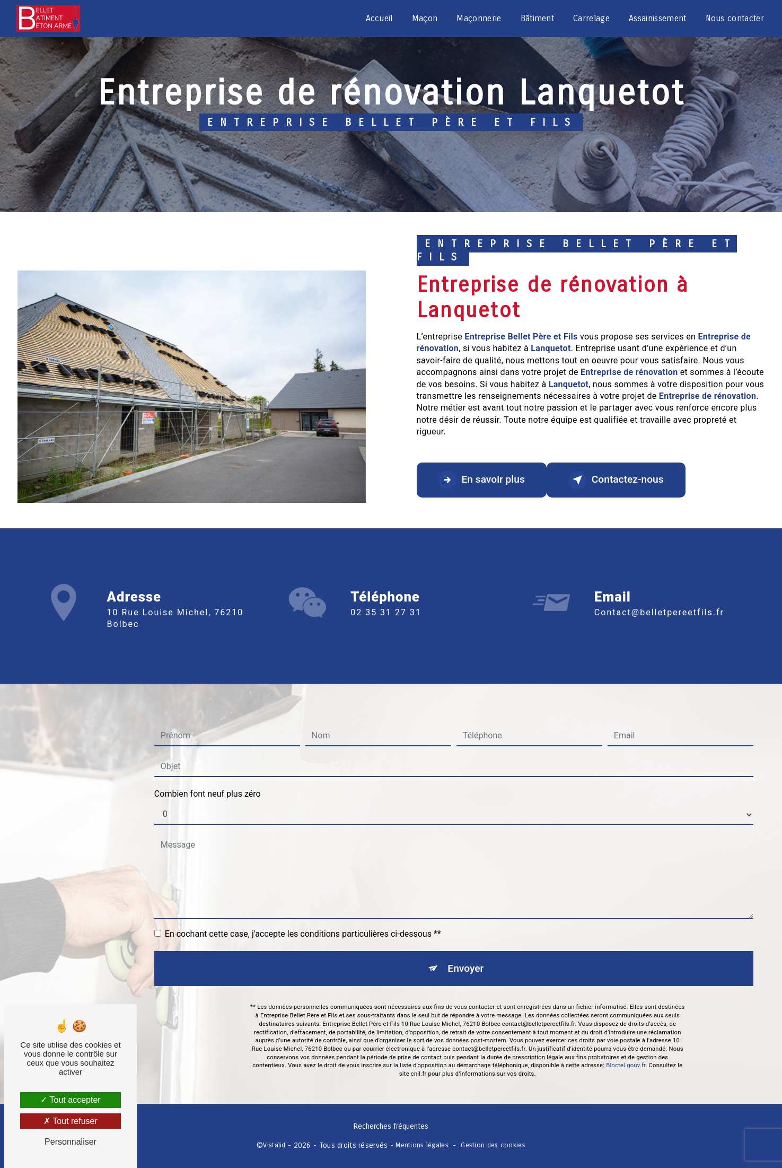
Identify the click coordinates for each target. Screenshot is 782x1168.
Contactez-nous (616, 480)
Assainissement (657, 18)
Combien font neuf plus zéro (207, 778)
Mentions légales (422, 1145)
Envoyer (465, 953)
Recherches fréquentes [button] (391, 1126)
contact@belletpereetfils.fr (659, 597)
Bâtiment (538, 18)
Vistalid (274, 1145)
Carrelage (591, 18)
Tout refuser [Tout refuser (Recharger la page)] (70, 1121)
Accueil (379, 18)
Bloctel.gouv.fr (625, 1050)
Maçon (425, 18)
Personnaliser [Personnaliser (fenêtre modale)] (70, 1141)
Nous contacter (735, 18)
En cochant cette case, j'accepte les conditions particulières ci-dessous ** (303, 918)
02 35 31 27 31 (385, 628)
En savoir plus (481, 480)
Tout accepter (70, 1099)
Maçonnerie (478, 18)
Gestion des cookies (493, 1145)
